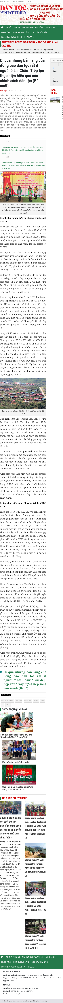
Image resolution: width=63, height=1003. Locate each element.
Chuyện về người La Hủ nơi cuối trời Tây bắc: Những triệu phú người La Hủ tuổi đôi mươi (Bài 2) (35, 868)
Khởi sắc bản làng (21, 32)
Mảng (36, 700)
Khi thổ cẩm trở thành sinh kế (16, 762)
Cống (43, 700)
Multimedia (29, 37)
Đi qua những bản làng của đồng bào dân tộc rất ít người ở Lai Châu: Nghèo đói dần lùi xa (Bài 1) (35, 906)
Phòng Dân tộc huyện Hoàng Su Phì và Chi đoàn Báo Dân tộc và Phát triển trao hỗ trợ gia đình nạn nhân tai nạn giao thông (23, 150)
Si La (8, 705)
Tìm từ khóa (55, 72)
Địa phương (6, 32)
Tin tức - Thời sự (13, 27)
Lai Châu (19, 700)
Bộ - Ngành (50, 27)
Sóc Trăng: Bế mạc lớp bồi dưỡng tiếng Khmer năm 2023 (17, 788)
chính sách (28, 700)
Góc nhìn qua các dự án (11, 37)
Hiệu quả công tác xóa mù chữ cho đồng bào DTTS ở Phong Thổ (16, 736)
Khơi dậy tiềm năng (40, 32)
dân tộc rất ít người (7, 700)
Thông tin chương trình (32, 27)
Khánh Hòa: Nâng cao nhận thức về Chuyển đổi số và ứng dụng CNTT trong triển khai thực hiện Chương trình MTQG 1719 (23, 165)
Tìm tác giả (55, 82)
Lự (3, 705)
